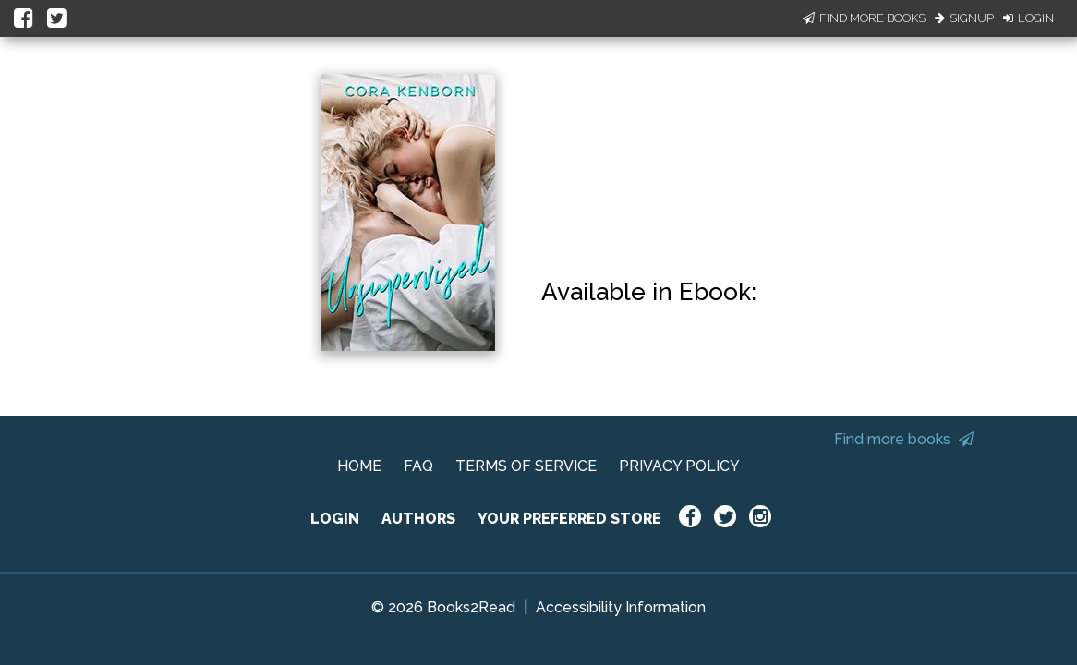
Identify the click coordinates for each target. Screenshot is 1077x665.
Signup (964, 18)
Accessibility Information (621, 607)
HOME (359, 466)
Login (1028, 18)
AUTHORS (418, 518)
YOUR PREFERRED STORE (569, 518)
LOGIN (334, 518)
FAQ (418, 466)
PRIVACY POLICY (679, 466)
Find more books (904, 439)
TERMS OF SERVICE (526, 466)
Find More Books (864, 18)
